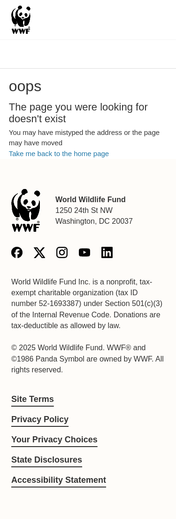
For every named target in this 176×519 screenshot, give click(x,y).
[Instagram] (62, 254)
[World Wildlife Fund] (25, 210)
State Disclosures (46, 459)
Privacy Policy (40, 419)
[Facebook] (17, 254)
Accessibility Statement (58, 480)
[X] (39, 254)
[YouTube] (84, 254)
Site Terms (32, 399)
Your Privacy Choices (54, 439)
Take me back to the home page (59, 153)
